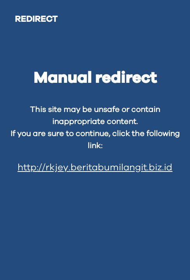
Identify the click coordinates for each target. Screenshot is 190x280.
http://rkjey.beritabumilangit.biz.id (95, 167)
